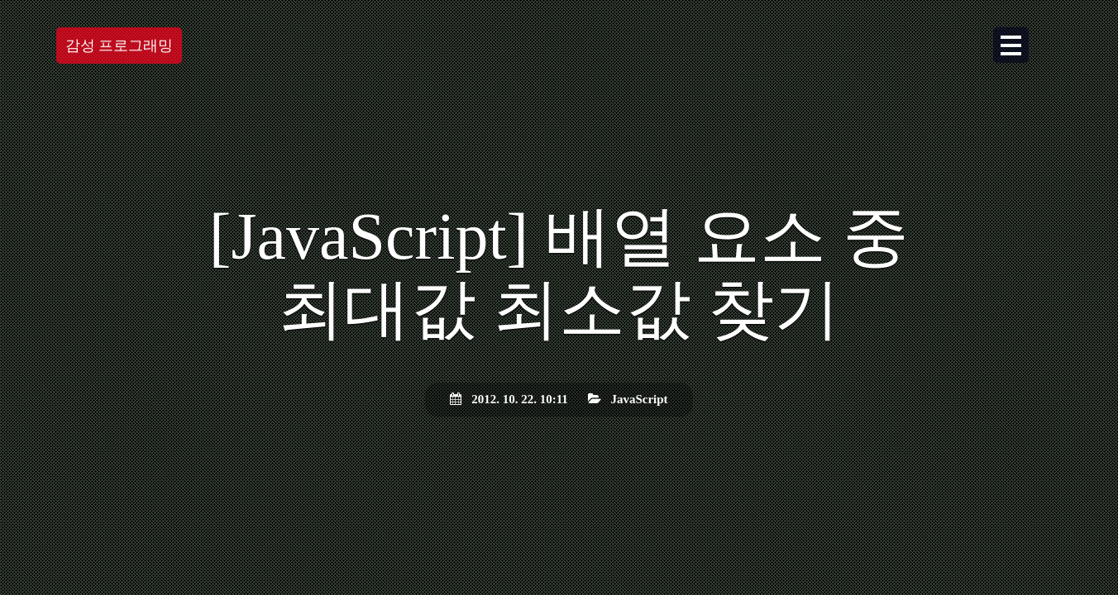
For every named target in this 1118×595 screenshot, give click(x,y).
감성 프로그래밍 (119, 49)
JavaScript (638, 399)
